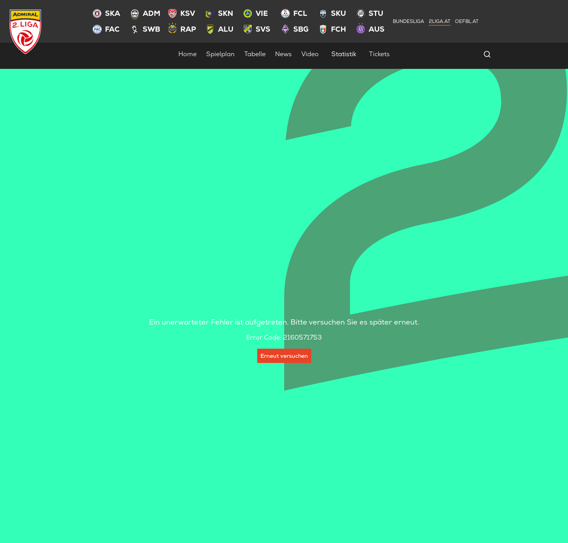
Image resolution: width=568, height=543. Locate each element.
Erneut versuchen (284, 355)
